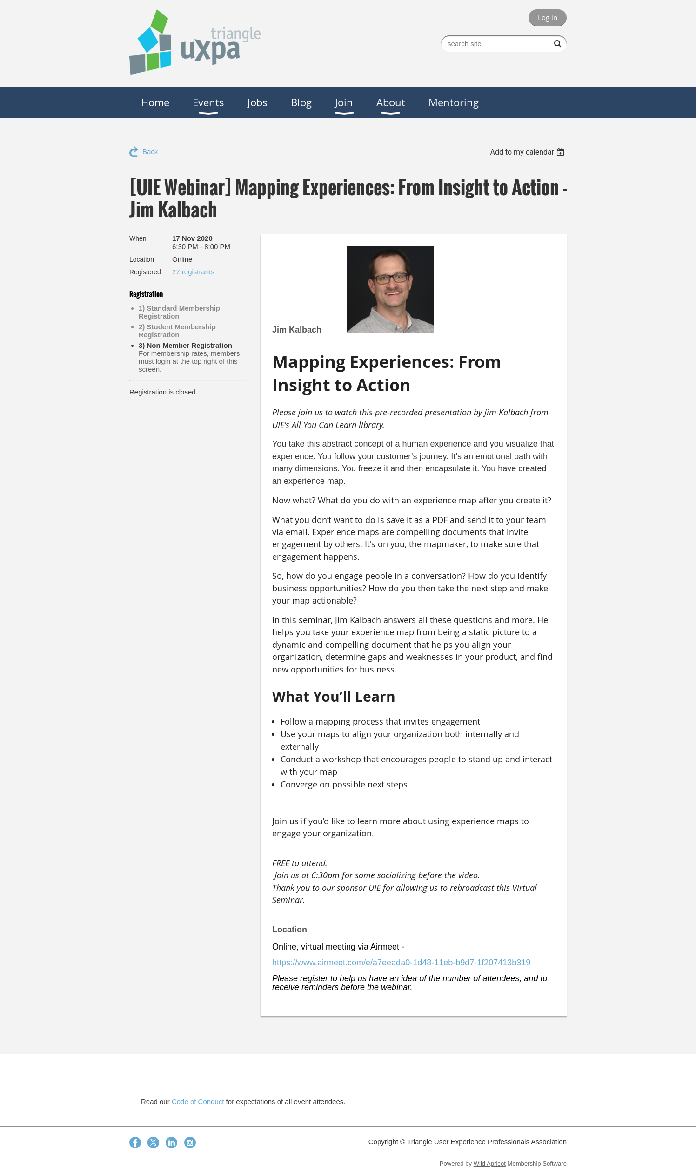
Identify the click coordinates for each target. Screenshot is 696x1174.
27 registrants (193, 272)
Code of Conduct (198, 1102)
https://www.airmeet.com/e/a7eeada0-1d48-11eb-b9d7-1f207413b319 (401, 962)
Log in (547, 17)
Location (141, 259)
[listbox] (528, 152)
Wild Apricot (490, 1163)
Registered (145, 272)
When (138, 238)
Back (150, 152)
